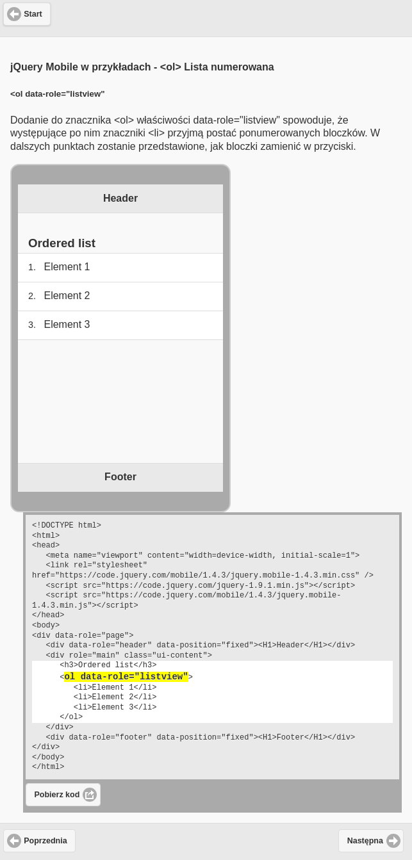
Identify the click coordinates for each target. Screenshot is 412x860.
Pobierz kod (57, 794)
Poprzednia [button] (45, 840)
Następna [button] (365, 840)
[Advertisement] (206, 17)
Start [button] (33, 14)
